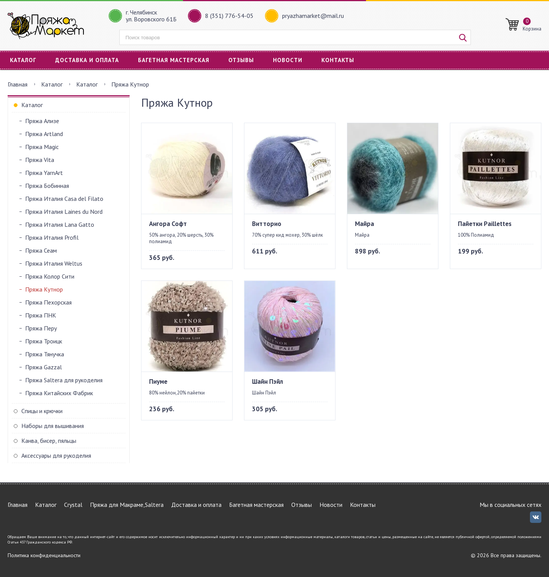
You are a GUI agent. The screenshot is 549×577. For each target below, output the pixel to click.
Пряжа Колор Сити (49, 276)
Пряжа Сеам (41, 250)
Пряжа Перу (41, 328)
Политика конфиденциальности (44, 555)
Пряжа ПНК (40, 315)
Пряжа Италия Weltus (53, 263)
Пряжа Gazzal (43, 367)
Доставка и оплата (87, 60)
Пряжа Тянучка (44, 354)
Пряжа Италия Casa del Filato (64, 198)
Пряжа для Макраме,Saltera (127, 504)
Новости (287, 60)
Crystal (73, 504)
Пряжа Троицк (43, 341)
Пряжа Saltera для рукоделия (64, 380)
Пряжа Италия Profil (52, 237)
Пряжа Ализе (42, 121)
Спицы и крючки (42, 411)
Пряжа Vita (39, 159)
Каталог (23, 60)
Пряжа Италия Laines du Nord (64, 211)
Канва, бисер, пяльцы (48, 440)
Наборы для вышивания (52, 426)
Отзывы (241, 60)
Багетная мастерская (173, 60)
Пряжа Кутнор (44, 289)
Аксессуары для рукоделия (56, 455)
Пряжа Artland (44, 134)
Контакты (337, 60)
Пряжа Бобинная (47, 185)
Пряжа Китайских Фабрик (59, 393)
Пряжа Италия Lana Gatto (59, 224)
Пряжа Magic (42, 147)
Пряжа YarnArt (44, 172)
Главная (17, 84)
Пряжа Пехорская (48, 302)
